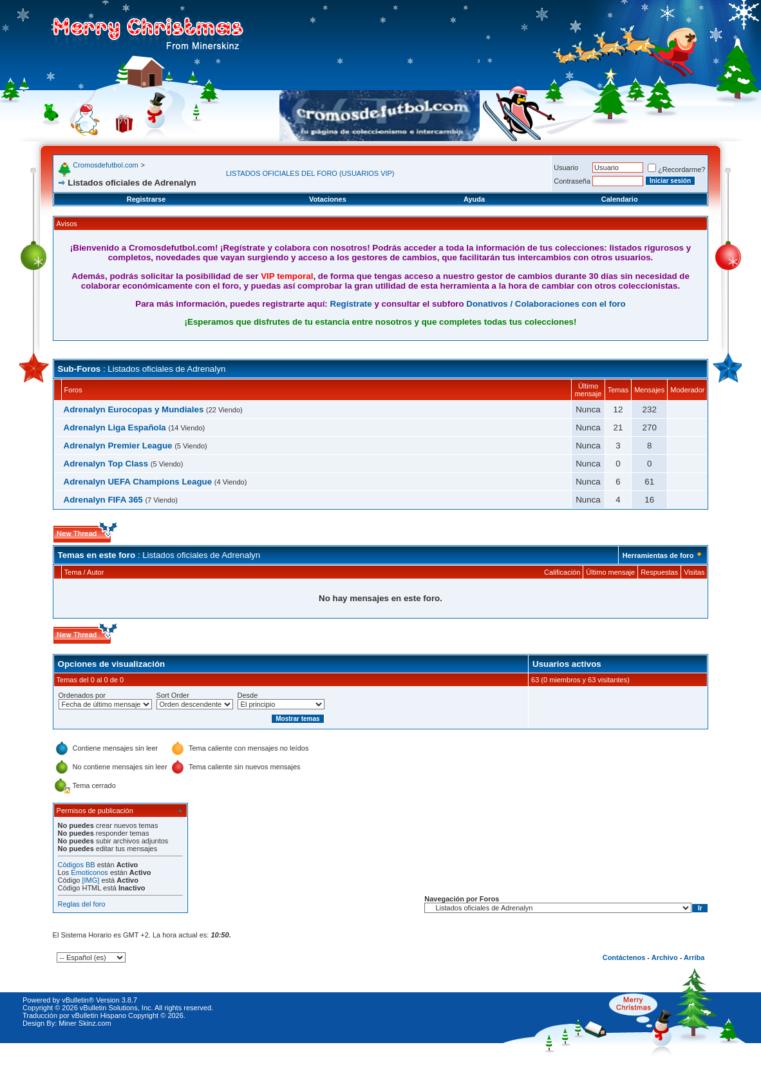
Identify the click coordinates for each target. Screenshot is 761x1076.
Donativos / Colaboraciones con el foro (545, 304)
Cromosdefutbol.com (105, 165)
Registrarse (146, 199)
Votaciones (327, 199)
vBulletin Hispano (98, 1015)
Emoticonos (89, 872)
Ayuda (474, 199)
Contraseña (572, 181)
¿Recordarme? (676, 169)
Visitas (694, 572)
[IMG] (90, 880)
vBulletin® (78, 1000)
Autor (95, 572)
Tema (73, 572)
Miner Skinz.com (85, 1023)
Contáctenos (624, 957)
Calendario (619, 199)
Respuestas (659, 572)
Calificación (562, 572)
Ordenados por (82, 695)
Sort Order (172, 695)
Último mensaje (610, 572)
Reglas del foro (82, 904)
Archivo (665, 957)
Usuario (566, 167)
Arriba (694, 957)
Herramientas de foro (658, 555)
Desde (248, 695)
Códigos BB (76, 865)
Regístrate (351, 304)
